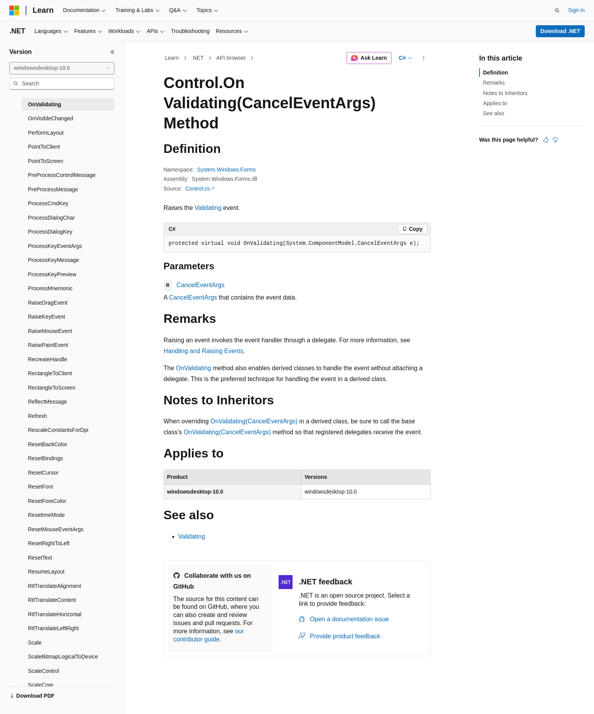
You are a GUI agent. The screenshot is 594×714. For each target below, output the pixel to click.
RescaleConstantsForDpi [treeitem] (58, 430)
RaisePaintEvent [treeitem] (48, 345)
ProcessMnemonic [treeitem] (50, 288)
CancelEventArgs (201, 285)
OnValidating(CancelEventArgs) (254, 421)
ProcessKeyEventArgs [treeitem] (55, 246)
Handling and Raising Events (203, 351)
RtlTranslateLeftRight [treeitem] (53, 628)
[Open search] (557, 10)
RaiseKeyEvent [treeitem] (46, 317)
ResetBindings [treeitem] (45, 458)
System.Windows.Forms (226, 169)
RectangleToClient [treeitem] (50, 373)
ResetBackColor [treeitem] (47, 444)
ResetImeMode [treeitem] (46, 515)
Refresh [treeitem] (37, 416)
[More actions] (423, 58)
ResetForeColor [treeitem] (47, 501)
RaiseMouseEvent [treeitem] (50, 331)
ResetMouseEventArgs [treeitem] (55, 529)
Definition (495, 72)
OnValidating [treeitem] (44, 104)
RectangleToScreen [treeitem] (51, 388)
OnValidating (193, 368)
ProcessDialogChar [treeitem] (51, 218)
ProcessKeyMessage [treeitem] (53, 260)
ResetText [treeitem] (40, 558)
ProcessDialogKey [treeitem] (50, 232)
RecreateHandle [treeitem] (47, 359)
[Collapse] (112, 52)
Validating (208, 207)
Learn (172, 58)
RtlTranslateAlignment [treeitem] (54, 586)
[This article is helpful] (546, 139)
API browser (231, 58)
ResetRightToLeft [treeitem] (48, 543)
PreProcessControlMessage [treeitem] (61, 175)
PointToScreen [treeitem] (45, 161)
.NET (197, 58)
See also (493, 113)
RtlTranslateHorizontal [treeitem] (54, 614)
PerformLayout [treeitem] (46, 133)
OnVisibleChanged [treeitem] (50, 118)
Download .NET (560, 31)
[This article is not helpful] (555, 139)
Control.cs (197, 188)
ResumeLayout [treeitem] (46, 571)
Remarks (494, 83)
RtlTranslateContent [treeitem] (52, 600)
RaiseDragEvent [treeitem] (48, 303)
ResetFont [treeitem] (40, 487)
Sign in (576, 10)
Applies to (495, 103)
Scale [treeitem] (35, 642)
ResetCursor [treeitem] (43, 473)
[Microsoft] (14, 10)
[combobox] (61, 68)
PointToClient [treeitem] (44, 147)
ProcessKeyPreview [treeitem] (52, 274)
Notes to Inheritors (505, 93)
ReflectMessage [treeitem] (47, 402)
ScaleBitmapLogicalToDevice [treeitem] (63, 656)
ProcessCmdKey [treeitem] (48, 203)
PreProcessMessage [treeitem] (53, 189)
